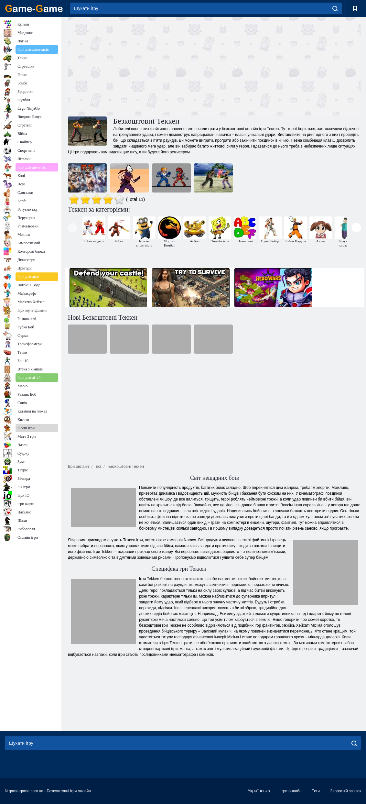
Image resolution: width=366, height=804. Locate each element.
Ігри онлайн (291, 791)
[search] (335, 8)
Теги (316, 791)
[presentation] (72, 227)
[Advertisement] (141, 65)
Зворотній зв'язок (345, 791)
